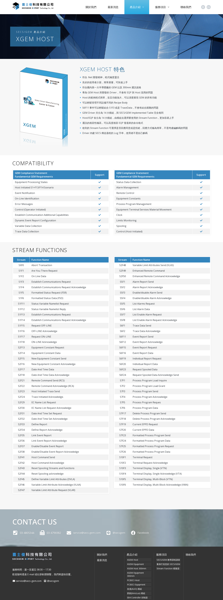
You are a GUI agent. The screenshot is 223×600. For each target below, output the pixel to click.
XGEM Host (132, 559)
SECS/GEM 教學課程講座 (168, 559)
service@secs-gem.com (84, 532)
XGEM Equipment (135, 563)
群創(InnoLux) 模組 (136, 586)
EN (208, 7)
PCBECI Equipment (136, 579)
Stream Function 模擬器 (167, 567)
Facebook (144, 532)
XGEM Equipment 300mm (139, 571)
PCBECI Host (133, 575)
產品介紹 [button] (137, 7)
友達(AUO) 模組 (134, 583)
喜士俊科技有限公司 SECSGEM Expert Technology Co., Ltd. (38, 7)
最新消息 (113, 7)
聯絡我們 (185, 7)
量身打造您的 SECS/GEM (168, 563)
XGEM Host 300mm (136, 567)
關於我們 (91, 7)
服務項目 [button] (162, 7)
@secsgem (118, 532)
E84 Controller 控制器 (137, 590)
